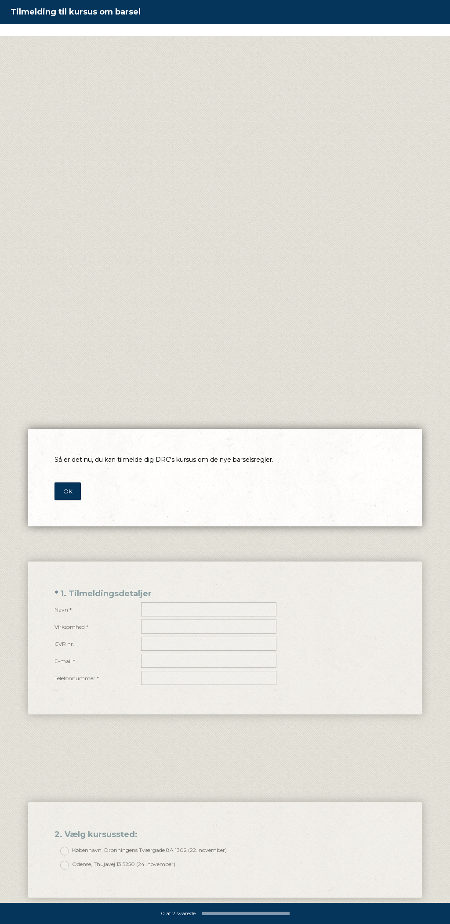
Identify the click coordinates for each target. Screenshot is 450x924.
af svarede (178, 913)
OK (68, 491)
